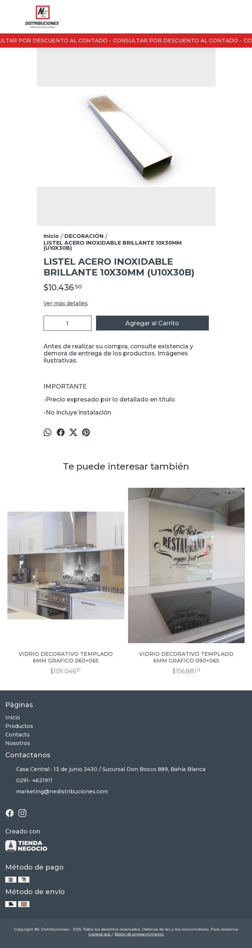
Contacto (17, 734)
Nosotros (17, 743)
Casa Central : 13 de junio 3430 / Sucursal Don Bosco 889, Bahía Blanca (105, 769)
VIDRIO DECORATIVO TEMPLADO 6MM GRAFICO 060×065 (66, 657)
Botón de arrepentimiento (139, 934)
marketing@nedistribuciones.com (56, 791)
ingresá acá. (100, 934)
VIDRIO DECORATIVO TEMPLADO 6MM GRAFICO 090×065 (186, 657)
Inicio (12, 717)
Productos (19, 726)
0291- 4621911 (28, 780)
